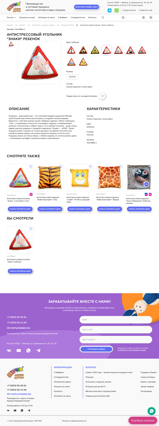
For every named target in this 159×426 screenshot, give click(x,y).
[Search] (103, 17)
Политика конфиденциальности (80, 421)
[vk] (9, 350)
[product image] (39, 62)
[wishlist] (122, 17)
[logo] (14, 7)
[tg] (110, 10)
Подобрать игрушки (142, 420)
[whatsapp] (117, 10)
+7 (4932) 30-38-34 (129, 10)
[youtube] (19, 350)
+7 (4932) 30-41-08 (145, 10)
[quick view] (20, 177)
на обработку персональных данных (132, 350)
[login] (143, 17)
